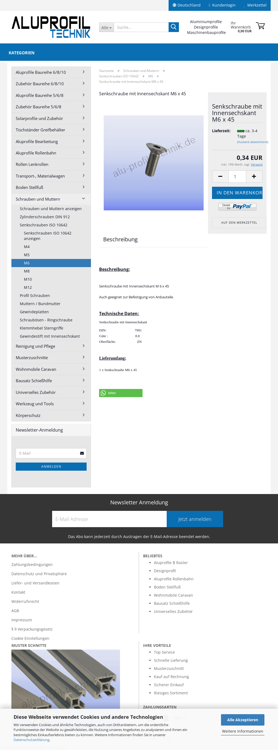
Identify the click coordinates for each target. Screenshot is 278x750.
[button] (121, 393)
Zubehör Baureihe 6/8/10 (40, 83)
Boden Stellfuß (29, 187)
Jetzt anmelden (194, 519)
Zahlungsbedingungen (32, 564)
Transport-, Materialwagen (40, 176)
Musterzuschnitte (32, 357)
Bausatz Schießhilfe (34, 380)
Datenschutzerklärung (31, 739)
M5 (27, 254)
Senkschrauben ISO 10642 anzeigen (47, 235)
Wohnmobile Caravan (36, 369)
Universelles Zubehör (36, 392)
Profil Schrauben (35, 295)
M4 (27, 246)
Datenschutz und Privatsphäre (39, 573)
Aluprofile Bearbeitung (37, 141)
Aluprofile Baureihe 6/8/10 (41, 72)
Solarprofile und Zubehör (39, 118)
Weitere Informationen (242, 731)
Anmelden (51, 466)
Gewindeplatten (34, 311)
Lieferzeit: (220, 130)
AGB (15, 610)
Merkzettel (255, 5)
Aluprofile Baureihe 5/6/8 (40, 95)
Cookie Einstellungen (30, 638)
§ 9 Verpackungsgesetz (32, 629)
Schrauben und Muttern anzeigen (51, 208)
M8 (27, 271)
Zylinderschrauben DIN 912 (45, 216)
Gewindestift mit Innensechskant (50, 336)
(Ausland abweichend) (252, 142)
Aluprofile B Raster (171, 562)
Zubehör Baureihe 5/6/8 (38, 106)
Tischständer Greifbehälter (40, 129)
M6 (27, 262)
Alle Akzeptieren (242, 719)
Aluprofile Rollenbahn (36, 153)
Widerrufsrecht (25, 601)
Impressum (21, 619)
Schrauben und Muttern (38, 199)
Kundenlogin (222, 5)
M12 (28, 287)
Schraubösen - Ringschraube (46, 319)
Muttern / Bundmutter (40, 303)
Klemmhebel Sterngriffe (41, 328)
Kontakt (18, 592)
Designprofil (165, 570)
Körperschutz (28, 415)
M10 (28, 279)
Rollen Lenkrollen (32, 164)
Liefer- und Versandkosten (35, 583)
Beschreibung (120, 239)
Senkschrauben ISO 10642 (43, 224)
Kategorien (21, 52)
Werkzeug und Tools (35, 403)
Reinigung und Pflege (35, 346)
